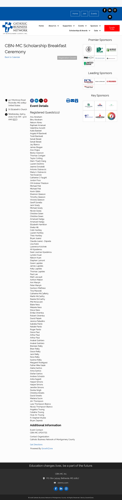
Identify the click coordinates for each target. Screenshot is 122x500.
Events (94, 13)
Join (84, 13)
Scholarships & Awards (78, 31)
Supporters (67, 26)
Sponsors (94, 26)
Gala (96, 31)
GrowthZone (47, 448)
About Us (52, 26)
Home (75, 13)
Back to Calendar (12, 57)
